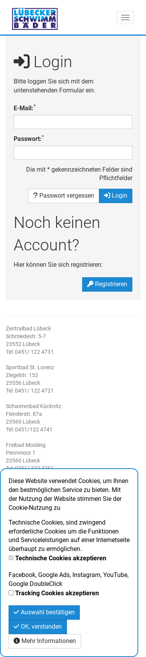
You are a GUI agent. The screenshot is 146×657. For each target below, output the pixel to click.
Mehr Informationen (45, 641)
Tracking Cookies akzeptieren (57, 593)
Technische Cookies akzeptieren (60, 558)
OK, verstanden (38, 626)
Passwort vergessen (63, 195)
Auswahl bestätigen (44, 612)
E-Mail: (24, 108)
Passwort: (29, 139)
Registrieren (107, 284)
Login (115, 195)
